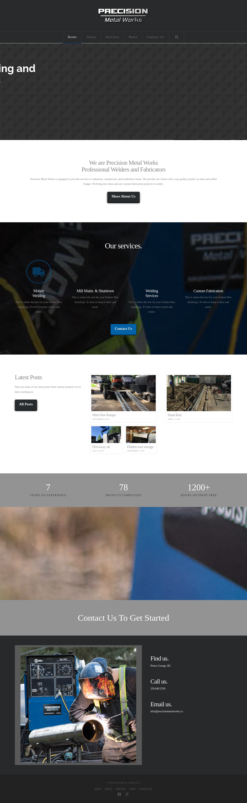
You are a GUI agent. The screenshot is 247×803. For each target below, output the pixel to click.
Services (121, 788)
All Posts (26, 404)
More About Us (123, 196)
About (108, 788)
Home (98, 788)
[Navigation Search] (176, 37)
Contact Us (123, 329)
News (132, 788)
